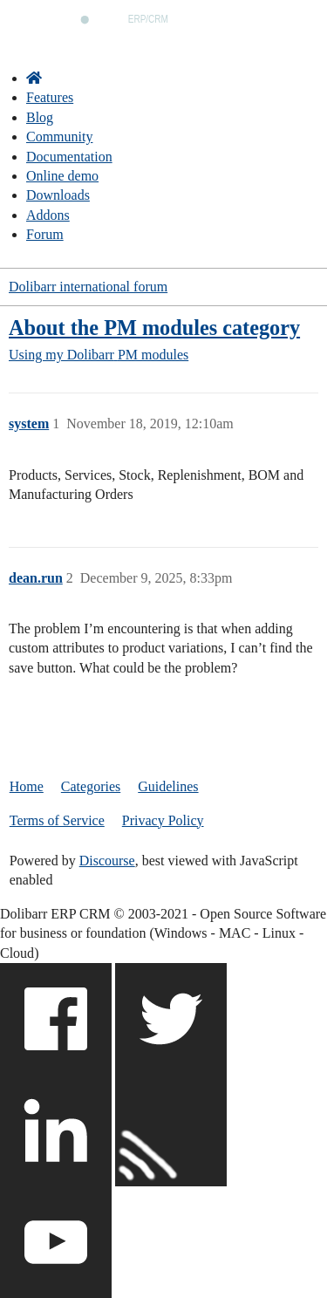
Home (27, 786)
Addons (48, 215)
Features (49, 97)
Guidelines (168, 786)
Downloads (58, 195)
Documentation (69, 156)
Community (59, 136)
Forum (45, 234)
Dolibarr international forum (88, 286)
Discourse (107, 860)
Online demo (62, 175)
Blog (39, 117)
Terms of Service (57, 820)
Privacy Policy (163, 820)
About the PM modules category (154, 327)
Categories (90, 786)
